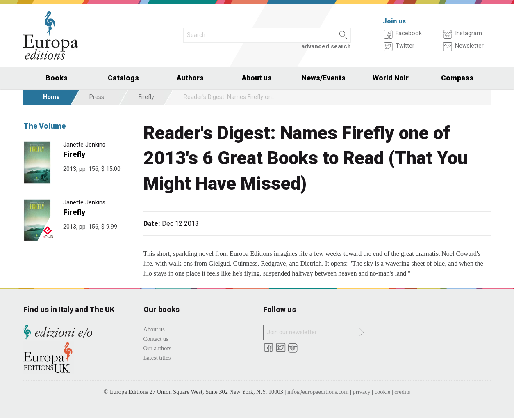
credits (402, 391)
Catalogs (123, 78)
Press (96, 97)
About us (257, 78)
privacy (362, 391)
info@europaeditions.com (318, 391)
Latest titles (157, 357)
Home (51, 97)
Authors (190, 78)
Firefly (146, 97)
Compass (457, 78)
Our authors (157, 348)
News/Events (324, 78)
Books (56, 78)
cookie (382, 391)
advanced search (326, 46)
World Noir (391, 78)
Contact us (155, 338)
